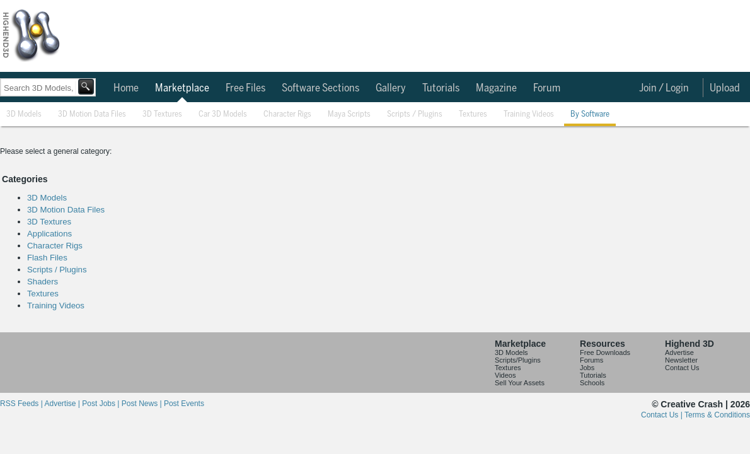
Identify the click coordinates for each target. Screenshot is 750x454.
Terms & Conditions (717, 414)
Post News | (143, 403)
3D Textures (162, 114)
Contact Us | (662, 414)
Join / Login (664, 88)
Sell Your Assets (520, 383)
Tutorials (440, 88)
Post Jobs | (101, 403)
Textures (473, 114)
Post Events (184, 403)
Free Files (245, 88)
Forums (591, 360)
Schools (592, 383)
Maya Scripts (349, 114)
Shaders (42, 281)
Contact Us (682, 367)
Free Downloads (605, 352)
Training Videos (529, 114)
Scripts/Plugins (518, 360)
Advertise (679, 352)
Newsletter (681, 360)
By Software (589, 114)
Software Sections (320, 88)
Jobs (587, 367)
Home (126, 88)
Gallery (391, 88)
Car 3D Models (223, 114)
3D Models (24, 114)
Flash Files (47, 257)
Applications (49, 233)
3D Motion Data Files (92, 114)
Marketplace (182, 88)
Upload (725, 88)
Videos (505, 375)
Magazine (496, 88)
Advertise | (63, 403)
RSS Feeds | (22, 403)
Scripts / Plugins (414, 114)
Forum (546, 88)
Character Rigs (287, 114)
